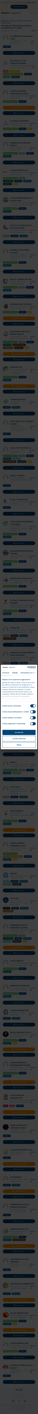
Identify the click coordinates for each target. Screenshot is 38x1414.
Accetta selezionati (18, 738)
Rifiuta (19, 745)
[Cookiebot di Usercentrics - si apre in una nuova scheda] (27, 667)
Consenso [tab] (5, 673)
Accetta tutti (19, 732)
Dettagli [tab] (15, 673)
